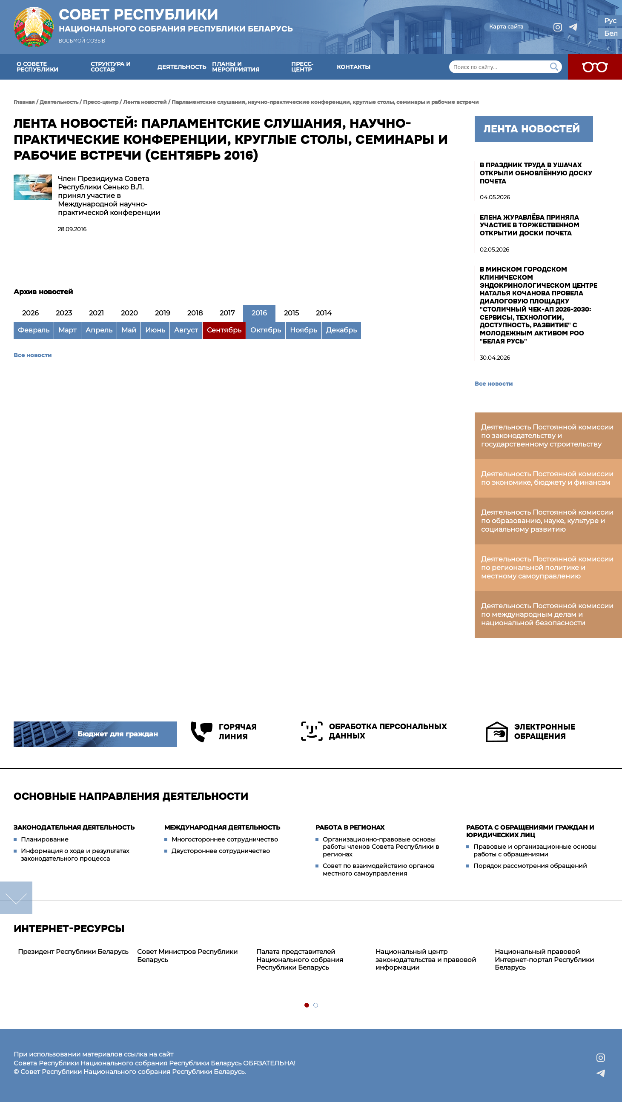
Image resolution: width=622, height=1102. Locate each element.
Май (128, 330)
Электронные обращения (530, 731)
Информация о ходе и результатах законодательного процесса (75, 854)
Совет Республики (176, 20)
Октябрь (265, 330)
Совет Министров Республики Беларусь (187, 955)
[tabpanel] (73, 952)
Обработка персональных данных (374, 731)
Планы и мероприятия (236, 66)
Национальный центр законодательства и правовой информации (425, 959)
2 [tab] (316, 1005)
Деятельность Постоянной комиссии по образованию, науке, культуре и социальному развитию (547, 520)
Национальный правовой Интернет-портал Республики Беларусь (544, 959)
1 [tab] (307, 1005)
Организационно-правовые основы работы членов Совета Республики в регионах (381, 847)
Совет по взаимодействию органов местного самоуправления (379, 869)
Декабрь (341, 330)
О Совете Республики (37, 66)
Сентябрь (224, 330)
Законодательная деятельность (74, 827)
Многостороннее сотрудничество (225, 839)
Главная (24, 102)
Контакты (353, 66)
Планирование (45, 839)
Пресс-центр (302, 66)
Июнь (155, 330)
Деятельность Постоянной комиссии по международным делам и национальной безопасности (547, 614)
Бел (611, 33)
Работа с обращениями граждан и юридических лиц (530, 831)
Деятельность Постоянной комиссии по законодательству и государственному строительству (547, 435)
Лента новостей (145, 102)
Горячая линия (224, 731)
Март (67, 330)
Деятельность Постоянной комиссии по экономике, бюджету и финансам (547, 478)
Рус (610, 21)
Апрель (99, 330)
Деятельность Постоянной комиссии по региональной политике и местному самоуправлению (547, 567)
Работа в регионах (349, 827)
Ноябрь (303, 330)
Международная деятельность (222, 827)
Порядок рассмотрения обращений (530, 866)
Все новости (33, 355)
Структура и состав (111, 66)
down (16, 898)
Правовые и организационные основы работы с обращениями (534, 850)
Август (186, 330)
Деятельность (182, 66)
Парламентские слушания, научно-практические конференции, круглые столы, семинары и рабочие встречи (325, 102)
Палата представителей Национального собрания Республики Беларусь (299, 959)
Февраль (33, 330)
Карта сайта (506, 26)
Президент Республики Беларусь (73, 951)
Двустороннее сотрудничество (221, 851)
